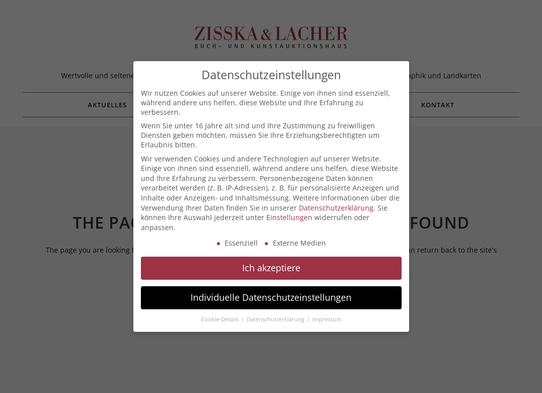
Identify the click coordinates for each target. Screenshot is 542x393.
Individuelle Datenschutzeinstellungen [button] (271, 297)
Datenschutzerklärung (336, 208)
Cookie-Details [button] (220, 319)
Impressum (326, 319)
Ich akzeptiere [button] (271, 268)
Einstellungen (289, 217)
